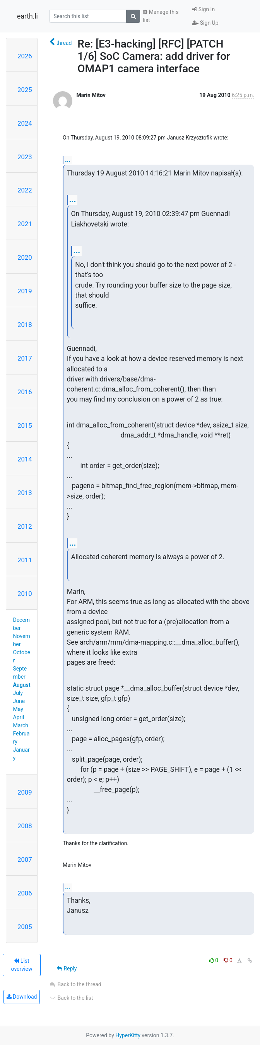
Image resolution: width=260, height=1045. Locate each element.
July (18, 693)
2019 (24, 291)
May (18, 709)
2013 (24, 493)
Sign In (203, 9)
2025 (24, 90)
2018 (24, 324)
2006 (24, 893)
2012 (24, 526)
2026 (24, 56)
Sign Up (205, 23)
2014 (24, 459)
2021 (24, 224)
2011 (24, 560)
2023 (24, 157)
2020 (24, 257)
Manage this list (160, 16)
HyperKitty (127, 1035)
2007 (24, 859)
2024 (24, 123)
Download (22, 997)
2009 (24, 792)
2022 (24, 190)
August (22, 685)
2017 (24, 358)
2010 (24, 593)
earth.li (27, 16)
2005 (24, 927)
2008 (24, 826)
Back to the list (71, 998)
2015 (24, 425)
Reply (67, 968)
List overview (21, 965)
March (21, 725)
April (18, 717)
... (67, 159)
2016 (24, 392)
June (19, 701)
